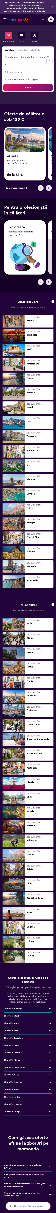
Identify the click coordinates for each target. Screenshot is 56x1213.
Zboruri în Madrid (12, 1097)
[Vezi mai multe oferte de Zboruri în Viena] (50, 1075)
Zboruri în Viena (11, 1075)
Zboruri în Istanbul (12, 1016)
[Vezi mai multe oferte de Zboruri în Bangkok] (50, 1082)
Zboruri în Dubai (11, 1045)
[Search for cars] (34, 35)
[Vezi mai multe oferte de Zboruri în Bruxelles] (50, 1104)
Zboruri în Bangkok (13, 1082)
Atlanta (12, 156)
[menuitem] (8, 37)
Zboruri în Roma (11, 1023)
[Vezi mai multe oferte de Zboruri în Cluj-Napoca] (50, 1067)
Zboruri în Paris (11, 1031)
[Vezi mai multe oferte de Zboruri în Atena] (50, 1089)
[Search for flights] (8, 35)
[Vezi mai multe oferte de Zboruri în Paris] (50, 1030)
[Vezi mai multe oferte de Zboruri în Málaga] (50, 1111)
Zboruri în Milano (12, 1060)
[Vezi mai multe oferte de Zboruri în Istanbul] (50, 1016)
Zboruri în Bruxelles (13, 1104)
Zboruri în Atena (11, 1090)
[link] (17, 188)
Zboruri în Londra (12, 1053)
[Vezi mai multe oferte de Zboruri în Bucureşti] (50, 1008)
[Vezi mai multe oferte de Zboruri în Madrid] (50, 1097)
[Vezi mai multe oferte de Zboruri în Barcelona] (50, 1038)
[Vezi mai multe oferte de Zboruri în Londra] (50, 1052)
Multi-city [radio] (35, 50)
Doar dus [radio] (22, 50)
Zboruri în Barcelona (13, 1038)
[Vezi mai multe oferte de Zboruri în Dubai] (50, 1045)
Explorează (16, 227)
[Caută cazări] (21, 35)
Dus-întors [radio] (9, 50)
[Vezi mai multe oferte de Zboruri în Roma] (50, 1023)
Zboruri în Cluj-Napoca (14, 1068)
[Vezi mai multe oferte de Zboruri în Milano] (50, 1060)
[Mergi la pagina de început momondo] (19, 19)
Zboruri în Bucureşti (13, 1009)
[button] (53, 7)
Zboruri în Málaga (12, 1112)
